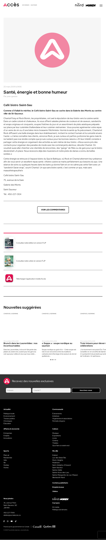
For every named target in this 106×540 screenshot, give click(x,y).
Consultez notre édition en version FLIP (31, 243)
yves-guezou (12, 96)
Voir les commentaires (53, 210)
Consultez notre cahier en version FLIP (31, 261)
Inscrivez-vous (86, 390)
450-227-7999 (9, 513)
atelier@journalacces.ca (12, 515)
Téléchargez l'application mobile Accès (31, 279)
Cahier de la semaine (11, 314)
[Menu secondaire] (101, 6)
